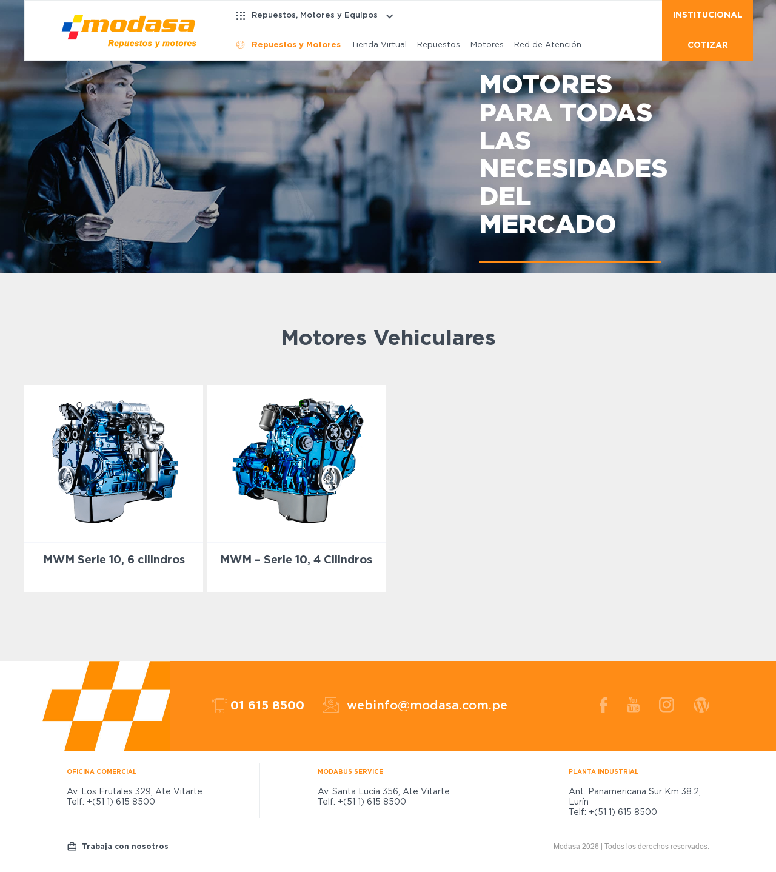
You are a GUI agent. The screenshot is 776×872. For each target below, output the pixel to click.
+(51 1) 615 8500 (121, 802)
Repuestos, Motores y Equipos (315, 15)
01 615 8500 (267, 706)
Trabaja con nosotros (125, 846)
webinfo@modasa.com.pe (427, 706)
